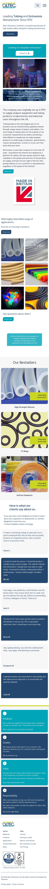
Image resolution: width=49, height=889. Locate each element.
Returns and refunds (27, 841)
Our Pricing (24, 847)
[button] (44, 5)
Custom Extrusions (9, 844)
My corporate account (28, 844)
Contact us (24, 53)
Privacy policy (6, 884)
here (31, 524)
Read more (8, 171)
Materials (6, 834)
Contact (23, 834)
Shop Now (10, 34)
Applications (7, 841)
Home (5, 831)
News (5, 847)
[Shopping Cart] (37, 5)
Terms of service (18, 884)
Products (6, 837)
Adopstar (4, 879)
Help (22, 831)
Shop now (6, 232)
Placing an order (26, 837)
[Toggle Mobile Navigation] (44, 5)
